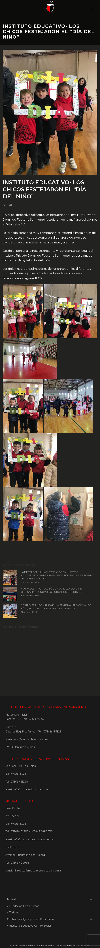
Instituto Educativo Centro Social (29, 925)
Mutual (11, 899)
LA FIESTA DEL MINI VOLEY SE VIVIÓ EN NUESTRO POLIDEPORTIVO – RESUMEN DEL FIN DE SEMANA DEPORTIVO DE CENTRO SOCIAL (58, 575)
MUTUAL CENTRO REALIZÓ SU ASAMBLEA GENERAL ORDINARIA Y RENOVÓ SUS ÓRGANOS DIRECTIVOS (51, 590)
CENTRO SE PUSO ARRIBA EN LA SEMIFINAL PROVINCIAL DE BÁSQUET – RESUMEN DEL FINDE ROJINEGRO (56, 607)
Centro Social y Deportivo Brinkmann (30, 919)
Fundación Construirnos (23, 906)
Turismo (13, 912)
